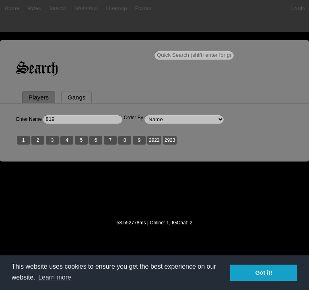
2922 (154, 140)
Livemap (116, 8)
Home (11, 8)
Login (298, 8)
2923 (170, 140)
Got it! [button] (263, 272)
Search (57, 8)
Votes (33, 8)
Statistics (85, 8)
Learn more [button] (54, 277)
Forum (143, 8)
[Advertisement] (154, 196)
